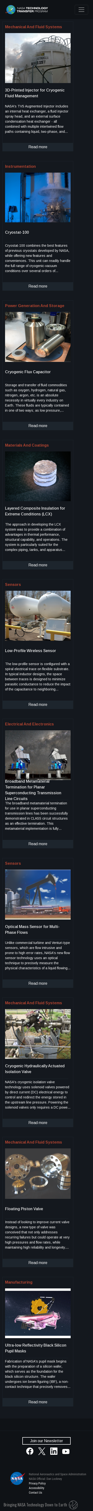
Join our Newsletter (46, 1441)
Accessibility (36, 1488)
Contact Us (35, 1492)
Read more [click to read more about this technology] (37, 147)
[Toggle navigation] (81, 9)
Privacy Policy (37, 1483)
